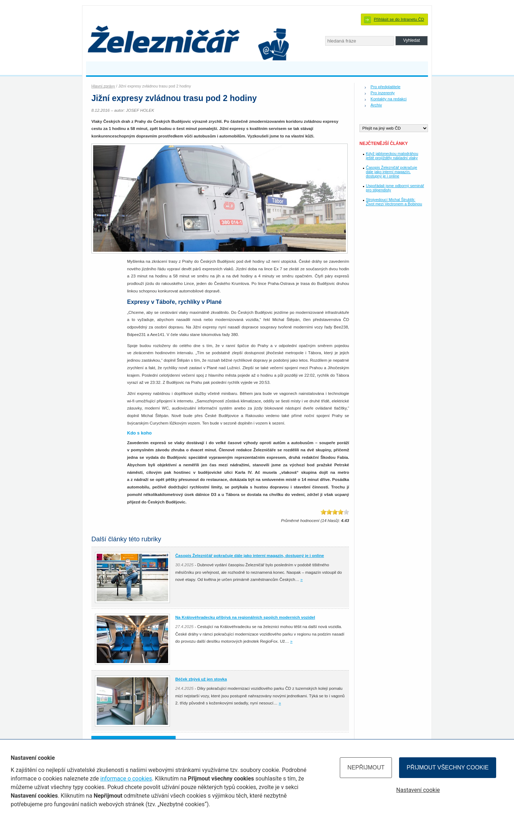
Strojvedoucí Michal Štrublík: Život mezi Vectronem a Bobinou (394, 201)
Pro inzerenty (383, 93)
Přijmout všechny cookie (448, 767)
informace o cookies (126, 778)
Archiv (376, 105)
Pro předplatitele (385, 87)
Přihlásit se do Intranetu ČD (399, 19)
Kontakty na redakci (389, 99)
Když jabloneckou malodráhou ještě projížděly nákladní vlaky (392, 155)
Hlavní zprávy (103, 86)
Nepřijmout (365, 767)
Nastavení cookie (418, 790)
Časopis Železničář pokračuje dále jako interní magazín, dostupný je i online (391, 171)
